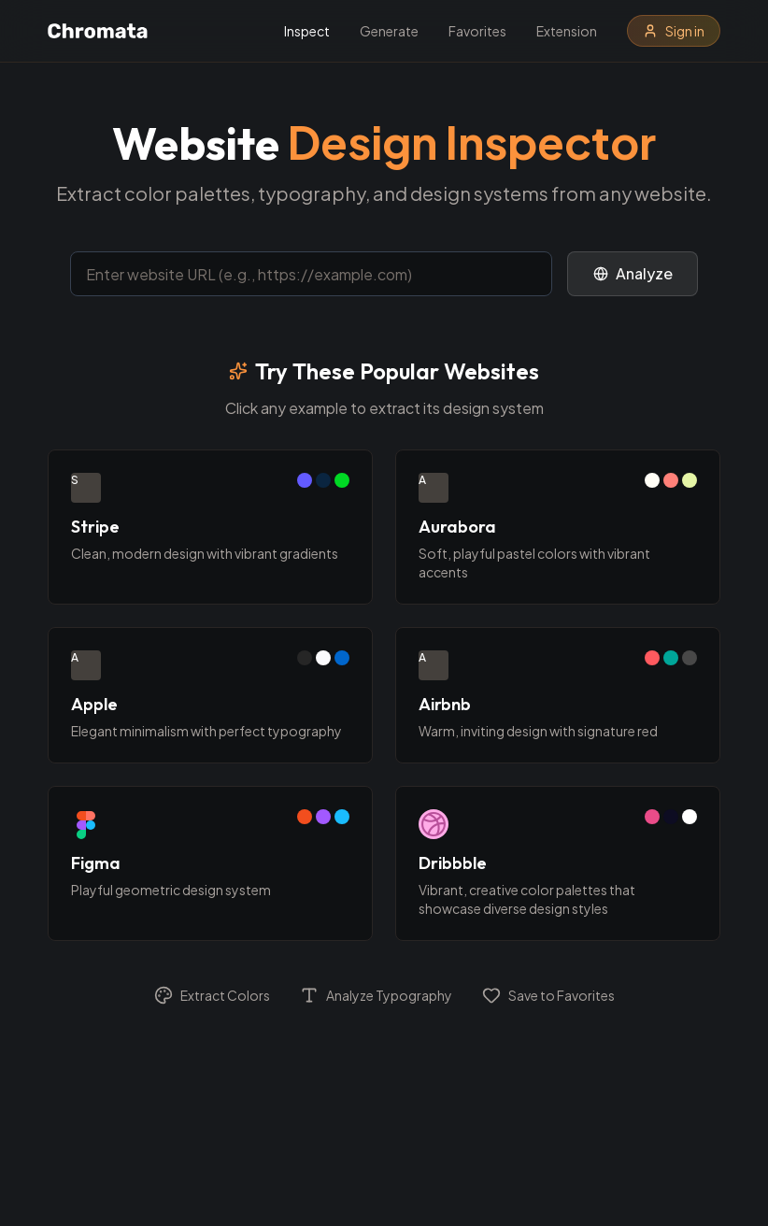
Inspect (307, 30)
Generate (389, 30)
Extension (566, 30)
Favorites (477, 30)
